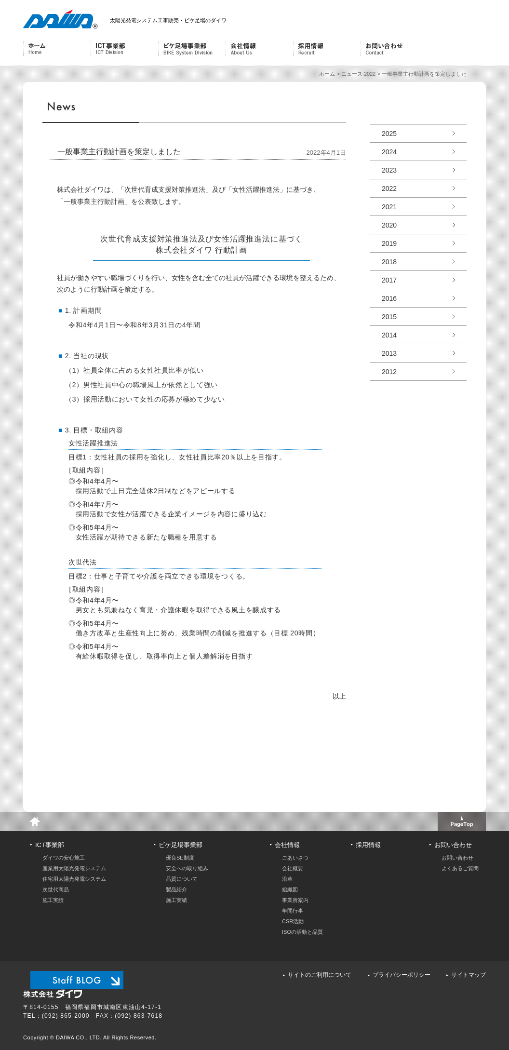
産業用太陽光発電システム (74, 868)
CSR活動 (293, 921)
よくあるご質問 (460, 868)
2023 (389, 170)
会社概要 (292, 868)
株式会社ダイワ (58, 19)
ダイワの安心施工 (63, 858)
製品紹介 (176, 889)
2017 (389, 280)
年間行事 (292, 911)
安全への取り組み (187, 868)
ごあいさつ (295, 858)
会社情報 (258, 48)
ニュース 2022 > (361, 74)
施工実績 (53, 900)
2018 (389, 262)
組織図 (290, 889)
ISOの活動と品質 (302, 932)
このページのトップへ (462, 821)
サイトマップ (468, 974)
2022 (389, 188)
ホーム (56, 48)
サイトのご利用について (319, 974)
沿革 (287, 879)
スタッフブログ (76, 980)
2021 (389, 207)
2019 (389, 243)
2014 (389, 335)
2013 (389, 353)
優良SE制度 (180, 858)
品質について (182, 879)
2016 (389, 298)
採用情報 (326, 48)
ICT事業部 (123, 48)
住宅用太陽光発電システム (74, 879)
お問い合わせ (394, 48)
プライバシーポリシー (401, 974)
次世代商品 (55, 889)
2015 (389, 317)
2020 (389, 225)
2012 (389, 372)
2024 (389, 152)
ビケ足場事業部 (190, 48)
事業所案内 (295, 900)
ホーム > (330, 74)
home (32, 821)
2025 (389, 133)
